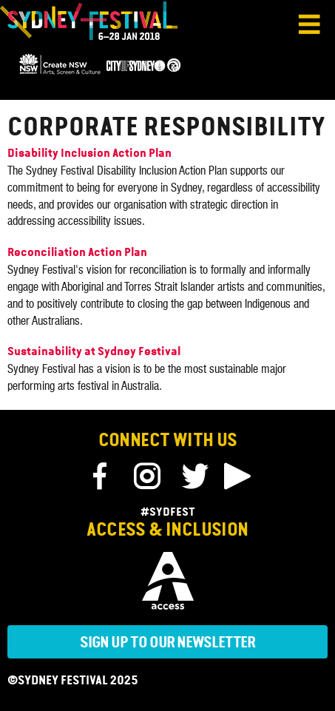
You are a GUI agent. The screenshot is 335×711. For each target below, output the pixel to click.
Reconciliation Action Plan (77, 253)
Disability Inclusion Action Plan (89, 154)
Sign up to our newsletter (168, 643)
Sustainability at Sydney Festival (93, 352)
